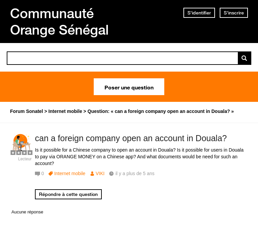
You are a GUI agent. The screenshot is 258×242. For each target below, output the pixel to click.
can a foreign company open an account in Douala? (131, 138)
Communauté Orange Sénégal (59, 21)
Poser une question (129, 87)
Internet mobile (69, 173)
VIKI (100, 173)
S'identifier (199, 13)
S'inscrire (234, 13)
